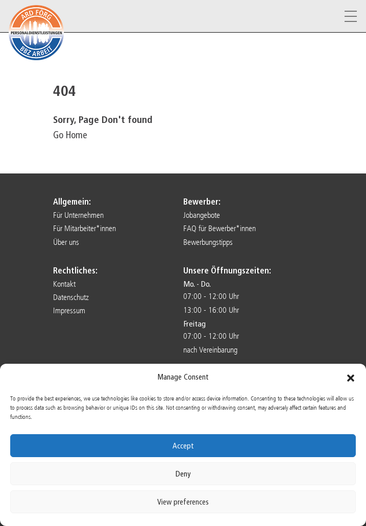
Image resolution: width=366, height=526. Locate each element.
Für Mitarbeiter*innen (84, 228)
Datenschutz (71, 297)
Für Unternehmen (78, 215)
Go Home (70, 135)
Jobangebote (201, 215)
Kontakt (64, 284)
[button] (351, 377)
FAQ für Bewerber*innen (219, 228)
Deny (183, 474)
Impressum (69, 310)
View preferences (183, 502)
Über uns (66, 242)
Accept (183, 445)
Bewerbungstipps (208, 242)
